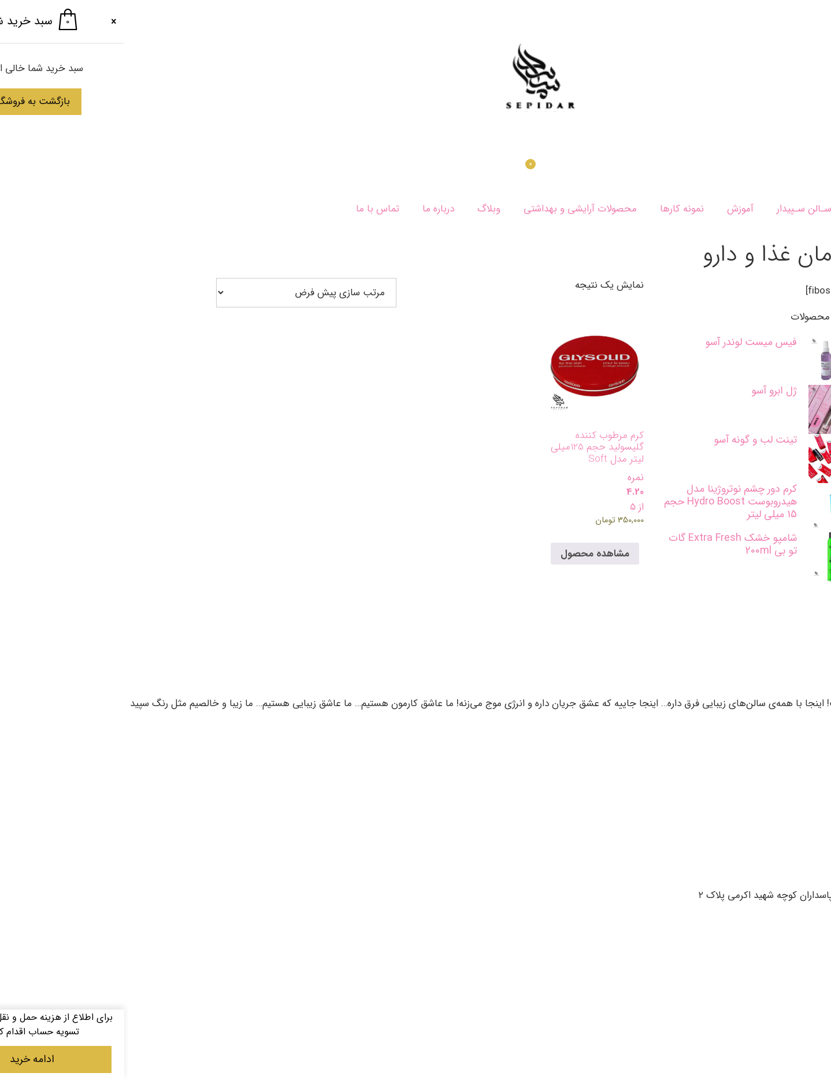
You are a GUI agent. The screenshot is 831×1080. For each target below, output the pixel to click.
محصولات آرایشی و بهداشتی (456, 209)
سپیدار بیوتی (794, 209)
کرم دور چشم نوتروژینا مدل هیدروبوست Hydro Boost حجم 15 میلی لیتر (606, 501)
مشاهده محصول (470, 554)
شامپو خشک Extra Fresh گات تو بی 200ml (608, 544)
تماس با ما (253, 209)
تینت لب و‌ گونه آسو (631, 440)
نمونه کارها (558, 209)
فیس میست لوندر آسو (627, 342)
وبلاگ (364, 209)
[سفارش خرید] (182, 292)
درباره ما (314, 209)
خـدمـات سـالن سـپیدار (699, 209)
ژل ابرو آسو (650, 391)
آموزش (616, 209)
